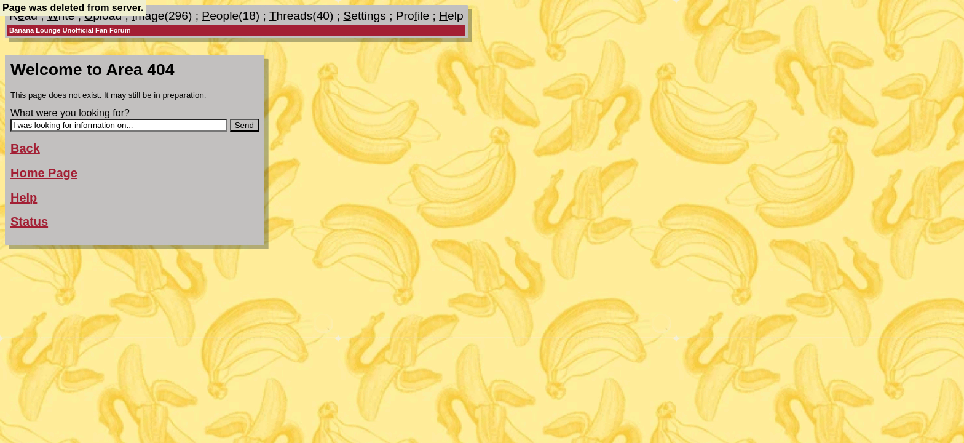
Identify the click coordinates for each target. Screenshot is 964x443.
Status (29, 221)
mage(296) (162, 15)
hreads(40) (301, 15)
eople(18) (230, 15)
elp (451, 15)
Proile (412, 15)
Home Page (43, 173)
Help (23, 197)
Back (25, 148)
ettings (364, 15)
